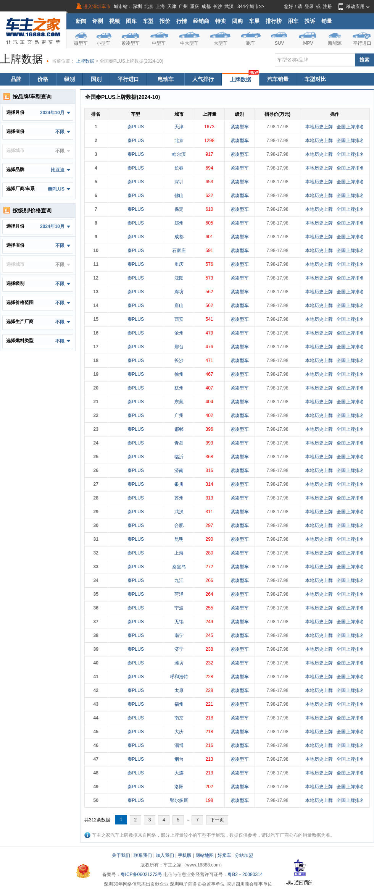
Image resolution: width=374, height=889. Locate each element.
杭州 (179, 388)
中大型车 (189, 43)
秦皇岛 (179, 566)
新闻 (81, 21)
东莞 (179, 401)
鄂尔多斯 (179, 800)
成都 (206, 6)
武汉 (229, 6)
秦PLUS (135, 126)
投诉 (310, 21)
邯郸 (179, 429)
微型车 (81, 43)
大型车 (220, 43)
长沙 (217, 6)
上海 (160, 6)
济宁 (179, 649)
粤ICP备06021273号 (141, 874)
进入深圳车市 (97, 6)
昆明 (179, 539)
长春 (179, 168)
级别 (69, 79)
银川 (179, 484)
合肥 (179, 525)
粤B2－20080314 (245, 874)
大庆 (179, 731)
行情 (181, 21)
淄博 (179, 745)
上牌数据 (85, 61)
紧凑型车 (130, 43)
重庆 (194, 6)
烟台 (179, 759)
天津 (171, 6)
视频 (114, 21)
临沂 (179, 456)
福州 (179, 704)
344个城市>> (250, 6)
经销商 (201, 21)
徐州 (179, 374)
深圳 (137, 6)
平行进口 (362, 43)
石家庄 (179, 250)
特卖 (220, 21)
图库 (131, 21)
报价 (165, 21)
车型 (148, 21)
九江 (179, 580)
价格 (42, 79)
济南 (179, 470)
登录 (309, 6)
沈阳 (179, 278)
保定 (179, 209)
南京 (179, 718)
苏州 (179, 498)
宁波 (179, 608)
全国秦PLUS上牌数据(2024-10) (131, 61)
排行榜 (274, 21)
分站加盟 (244, 855)
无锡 (179, 621)
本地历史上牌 (319, 126)
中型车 (159, 43)
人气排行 (203, 79)
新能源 (335, 43)
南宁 (179, 635)
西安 (179, 319)
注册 (327, 6)
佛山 (179, 195)
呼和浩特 (179, 676)
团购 (237, 21)
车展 (254, 21)
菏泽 (179, 594)
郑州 (179, 223)
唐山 (179, 305)
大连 (179, 773)
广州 (183, 6)
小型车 (103, 43)
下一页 (217, 820)
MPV (308, 43)
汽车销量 (278, 79)
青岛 (179, 443)
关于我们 (121, 855)
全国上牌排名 (350, 126)
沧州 (179, 333)
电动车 (166, 79)
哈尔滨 (179, 154)
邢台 (179, 346)
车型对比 (315, 79)
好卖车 (224, 855)
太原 (179, 690)
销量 (326, 21)
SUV (279, 43)
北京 (148, 6)
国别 (96, 79)
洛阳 (179, 786)
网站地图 (204, 855)
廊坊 (179, 291)
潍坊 (179, 663)
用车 (293, 21)
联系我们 (143, 855)
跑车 (250, 43)
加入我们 (165, 855)
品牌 (16, 79)
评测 (97, 21)
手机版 (185, 855)
